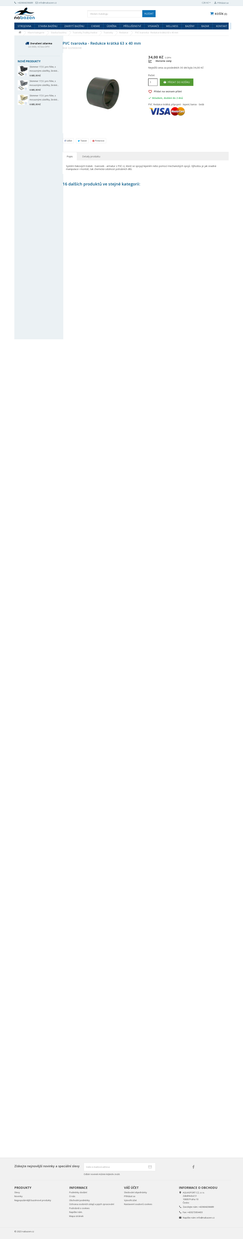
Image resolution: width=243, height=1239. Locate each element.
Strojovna (24, 26)
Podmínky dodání (78, 1192)
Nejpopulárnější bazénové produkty (32, 1200)
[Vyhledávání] (121, 13)
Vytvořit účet (130, 1200)
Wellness (172, 26)
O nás (72, 1196)
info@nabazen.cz (206, 1217)
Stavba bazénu (47, 26)
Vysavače (153, 26)
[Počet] (153, 82)
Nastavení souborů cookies (138, 1204)
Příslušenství (132, 26)
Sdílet (68, 140)
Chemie (95, 26)
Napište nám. (76, 1212)
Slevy (17, 1192)
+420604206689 (206, 1206)
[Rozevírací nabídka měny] (206, 2)
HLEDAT (149, 13)
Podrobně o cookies (79, 1208)
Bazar (205, 26)
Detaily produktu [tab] (91, 156)
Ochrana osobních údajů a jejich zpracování (91, 1204)
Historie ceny (164, 60)
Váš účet (131, 1188)
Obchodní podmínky (79, 1200)
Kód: (65, 48)
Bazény (189, 26)
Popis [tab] (70, 156)
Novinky (18, 1196)
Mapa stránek (76, 1216)
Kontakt (221, 26)
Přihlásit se (129, 1196)
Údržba (111, 26)
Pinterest (98, 140)
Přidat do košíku (176, 82)
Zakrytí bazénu (74, 26)
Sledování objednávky (135, 1192)
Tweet (82, 140)
